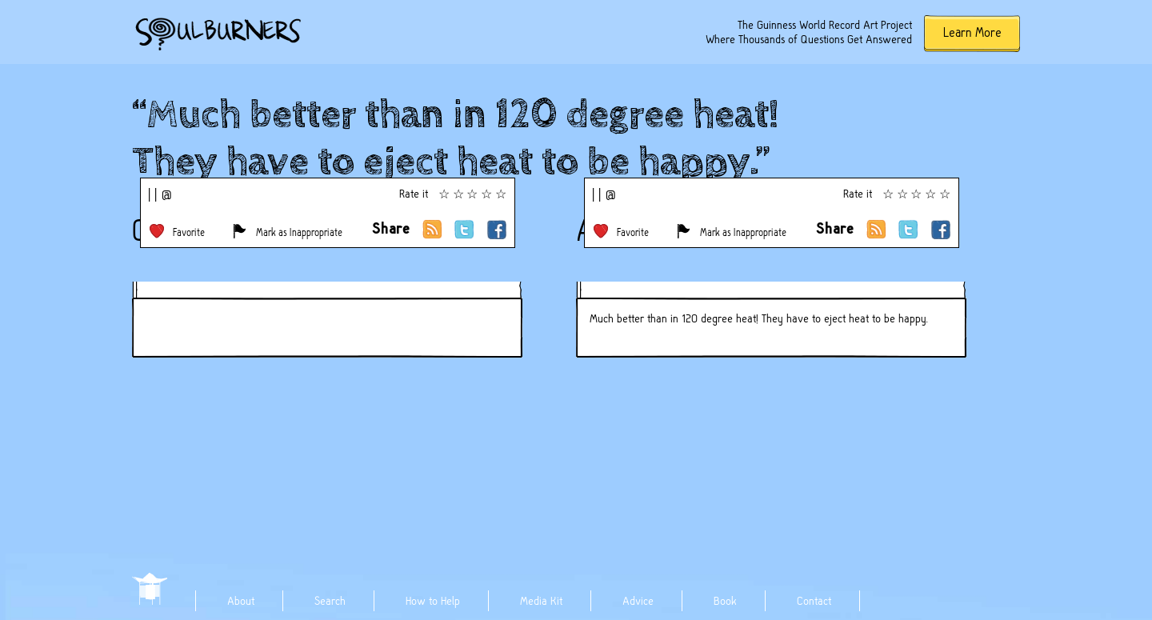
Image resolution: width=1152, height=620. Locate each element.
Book (725, 600)
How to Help (433, 600)
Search (330, 600)
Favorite (189, 232)
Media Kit (541, 600)
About (240, 600)
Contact (814, 600)
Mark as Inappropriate (299, 232)
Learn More (972, 32)
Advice (638, 600)
